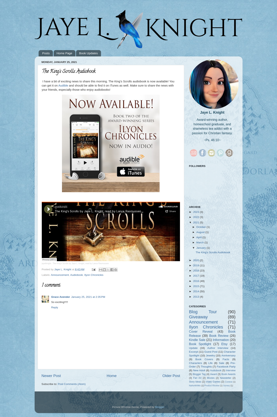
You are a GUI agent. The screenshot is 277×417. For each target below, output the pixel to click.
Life (210, 363)
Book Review (218, 335)
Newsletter (225, 378)
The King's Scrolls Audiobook (213, 252)
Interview (231, 370)
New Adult (199, 370)
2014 (196, 291)
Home (112, 376)
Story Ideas (195, 381)
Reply (54, 307)
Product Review (211, 385)
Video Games (213, 381)
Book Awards (228, 374)
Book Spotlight (200, 344)
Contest (228, 382)
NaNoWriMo (195, 385)
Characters (195, 363)
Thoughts (206, 366)
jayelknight (46, 263)
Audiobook (76, 274)
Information (221, 340)
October (201, 227)
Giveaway (198, 316)
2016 (196, 281)
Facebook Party (226, 366)
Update (193, 348)
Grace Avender (60, 296)
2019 (196, 265)
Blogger (159, 407)
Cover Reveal (201, 331)
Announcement (60, 274)
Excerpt (193, 351)
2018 (196, 270)
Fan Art (197, 378)
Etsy (224, 344)
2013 (196, 296)
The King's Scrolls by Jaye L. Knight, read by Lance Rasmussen (81, 263)
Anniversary (228, 355)
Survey (226, 385)
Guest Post (211, 351)
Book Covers (204, 359)
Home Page (64, 53)
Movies (210, 378)
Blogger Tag (199, 374)
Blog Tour (203, 311)
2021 (196, 222)
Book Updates (88, 53)
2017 (196, 275)
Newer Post (51, 376)
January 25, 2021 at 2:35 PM (88, 296)
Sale (221, 363)
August (201, 232)
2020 (196, 260)
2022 (196, 217)
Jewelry (210, 355)
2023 (196, 211)
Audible (63, 85)
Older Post (171, 376)
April (199, 237)
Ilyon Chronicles (93, 274)
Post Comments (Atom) (72, 384)
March (200, 242)
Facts (226, 359)
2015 (196, 286)
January (201, 247)
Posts (46, 53)
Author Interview (217, 348)
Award (213, 374)
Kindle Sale (197, 340)
